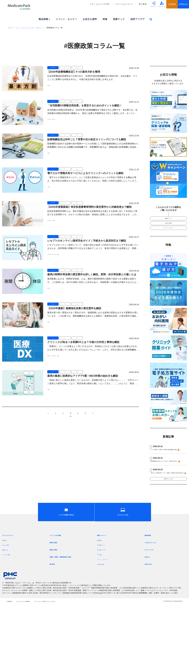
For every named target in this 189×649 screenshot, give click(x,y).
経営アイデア (138, 19)
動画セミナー (168, 220)
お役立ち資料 (90, 19)
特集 (105, 19)
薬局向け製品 (56, 584)
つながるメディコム (155, 584)
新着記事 (101, 582)
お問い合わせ (151, 605)
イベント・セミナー (66, 19)
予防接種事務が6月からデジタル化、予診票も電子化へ (167, 477)
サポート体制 (8, 586)
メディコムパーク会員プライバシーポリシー (73, 646)
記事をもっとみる (168, 504)
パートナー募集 (9, 596)
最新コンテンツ (59, 28)
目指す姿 (6, 582)
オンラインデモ (152, 591)
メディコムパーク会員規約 (35, 646)
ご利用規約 (11, 646)
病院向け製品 (56, 591)
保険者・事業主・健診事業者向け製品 (69, 598)
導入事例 (143, 4)
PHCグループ (13, 28)
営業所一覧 (7, 591)
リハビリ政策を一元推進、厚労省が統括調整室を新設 (168, 462)
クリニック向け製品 (60, 577)
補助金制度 (150, 577)
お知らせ (149, 598)
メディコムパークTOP (99, 4)
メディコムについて (124, 4)
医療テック (119, 19)
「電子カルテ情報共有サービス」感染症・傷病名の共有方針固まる (168, 493)
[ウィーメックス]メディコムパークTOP (36, 28)
